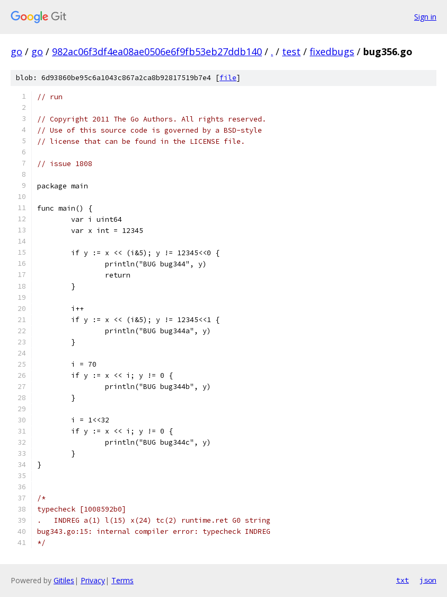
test (291, 51)
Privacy (93, 580)
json (427, 580)
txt (402, 580)
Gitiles (64, 580)
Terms (122, 580)
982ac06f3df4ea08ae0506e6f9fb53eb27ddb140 (157, 51)
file (228, 77)
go (16, 51)
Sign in (425, 17)
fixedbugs (332, 51)
